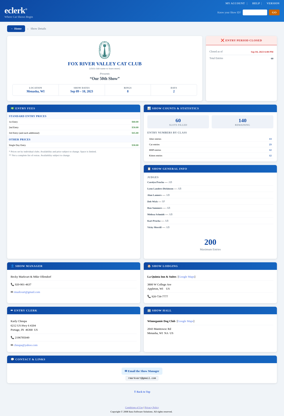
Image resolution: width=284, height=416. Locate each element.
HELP (256, 3)
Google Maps (186, 276)
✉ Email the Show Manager (142, 371)
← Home (16, 28)
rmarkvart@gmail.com (27, 292)
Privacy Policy (152, 408)
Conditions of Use (134, 408)
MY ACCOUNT (235, 3)
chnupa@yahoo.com (25, 345)
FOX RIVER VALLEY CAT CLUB (105, 63)
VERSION (273, 3)
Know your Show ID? (229, 12)
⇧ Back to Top (142, 392)
